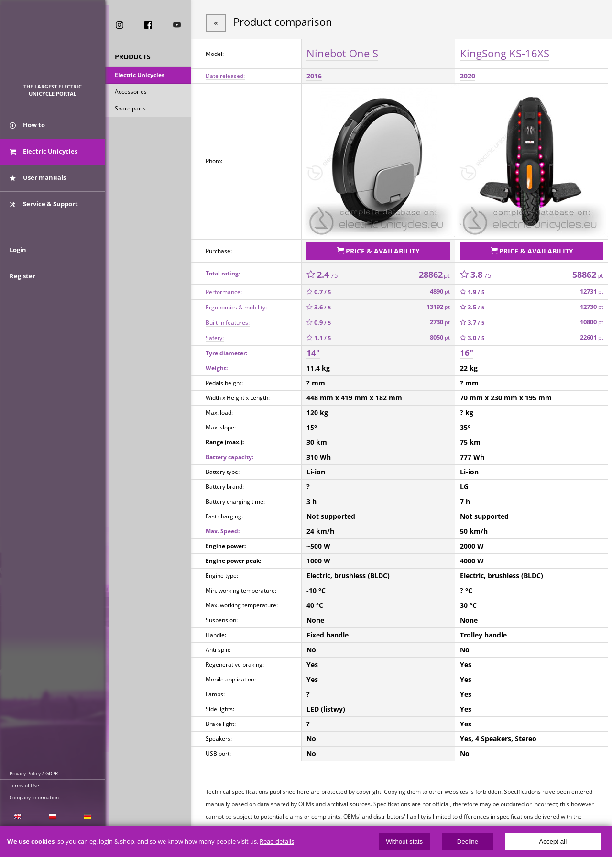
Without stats (404, 841)
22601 (591, 335)
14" (313, 350)
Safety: (215, 335)
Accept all (553, 841)
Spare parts (130, 109)
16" (466, 350)
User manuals (38, 180)
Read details (277, 841)
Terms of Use (24, 785)
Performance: (224, 289)
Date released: (225, 74)
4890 (440, 290)
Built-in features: (228, 320)
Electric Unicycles (139, 76)
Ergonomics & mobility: (236, 304)
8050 (440, 335)
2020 (467, 74)
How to (27, 128)
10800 (591, 320)
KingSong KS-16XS (504, 52)
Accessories (131, 92)
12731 (591, 290)
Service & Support (44, 207)
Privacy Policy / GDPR (34, 773)
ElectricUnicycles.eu (52, 46)
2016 (314, 74)
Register (22, 283)
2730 (440, 320)
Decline (467, 841)
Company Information (34, 797)
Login (18, 257)
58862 (587, 272)
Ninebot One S (342, 52)
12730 (591, 305)
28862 (434, 272)
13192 (438, 305)
